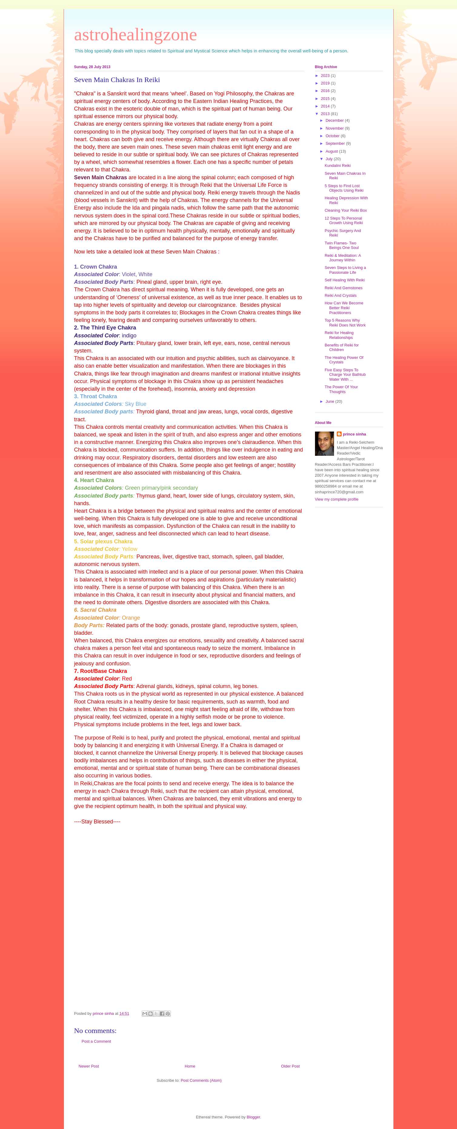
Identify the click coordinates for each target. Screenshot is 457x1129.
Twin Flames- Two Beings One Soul (342, 245)
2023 (326, 75)
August (332, 151)
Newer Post (89, 1066)
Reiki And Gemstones (344, 288)
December (335, 120)
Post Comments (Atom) (201, 1080)
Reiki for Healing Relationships (339, 335)
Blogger (253, 1117)
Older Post (290, 1066)
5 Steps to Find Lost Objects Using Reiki (344, 188)
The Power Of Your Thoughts (341, 389)
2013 (326, 113)
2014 (326, 106)
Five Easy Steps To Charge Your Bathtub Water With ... (345, 375)
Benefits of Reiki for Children (342, 347)
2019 (326, 83)
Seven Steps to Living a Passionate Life (345, 270)
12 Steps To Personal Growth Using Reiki (344, 220)
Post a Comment (96, 1041)
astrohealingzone (135, 34)
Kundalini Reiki (338, 165)
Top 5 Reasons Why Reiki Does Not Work (345, 322)
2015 (326, 98)
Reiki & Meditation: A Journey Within (343, 258)
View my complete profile (337, 499)
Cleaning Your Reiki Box (346, 210)
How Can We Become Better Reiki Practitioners (344, 308)
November (335, 128)
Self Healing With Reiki (345, 280)
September (336, 143)
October (333, 136)
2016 (326, 90)
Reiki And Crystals (340, 295)
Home (190, 1066)
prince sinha (354, 434)
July (330, 159)
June (330, 401)
